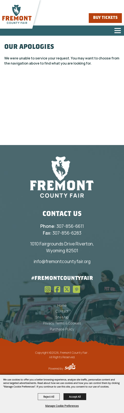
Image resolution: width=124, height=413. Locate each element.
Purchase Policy (62, 329)
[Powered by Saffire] (70, 367)
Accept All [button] (75, 396)
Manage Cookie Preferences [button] (62, 405)
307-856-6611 (62, 226)
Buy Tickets (105, 18)
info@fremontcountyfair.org (62, 261)
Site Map (62, 317)
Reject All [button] (48, 396)
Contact (62, 311)
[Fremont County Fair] (17, 14)
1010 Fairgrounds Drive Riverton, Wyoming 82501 (62, 247)
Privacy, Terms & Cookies (62, 323)
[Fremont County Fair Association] (62, 177)
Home (62, 305)
